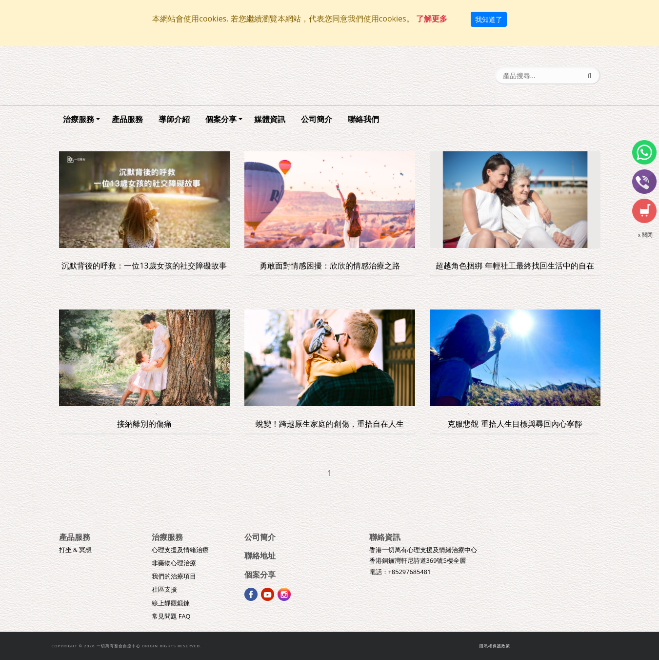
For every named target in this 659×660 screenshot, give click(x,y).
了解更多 (431, 18)
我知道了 (488, 19)
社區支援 (164, 589)
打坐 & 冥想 (75, 549)
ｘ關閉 (645, 234)
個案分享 (221, 119)
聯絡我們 (363, 119)
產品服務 (127, 119)
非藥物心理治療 (174, 562)
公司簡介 (316, 119)
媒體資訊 (269, 119)
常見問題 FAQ (171, 616)
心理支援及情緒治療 (180, 549)
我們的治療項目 (174, 576)
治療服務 (78, 119)
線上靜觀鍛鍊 (171, 602)
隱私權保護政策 (494, 645)
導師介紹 (174, 119)
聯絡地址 (260, 555)
